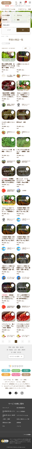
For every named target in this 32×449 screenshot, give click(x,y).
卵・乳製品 (10, 349)
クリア (9, 30)
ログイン (12, 5)
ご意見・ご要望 (6, 419)
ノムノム (19, 426)
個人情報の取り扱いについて (9, 412)
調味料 (23, 349)
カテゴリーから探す (16, 356)
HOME (2, 36)
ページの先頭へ (27, 434)
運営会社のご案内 (7, 422)
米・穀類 (13, 352)
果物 (17, 347)
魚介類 (21, 347)
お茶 (15, 349)
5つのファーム (22, 9)
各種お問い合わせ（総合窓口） (9, 416)
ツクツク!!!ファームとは (8, 9)
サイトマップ (6, 407)
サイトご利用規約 (21, 411)
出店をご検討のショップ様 (23, 419)
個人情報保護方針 (21, 407)
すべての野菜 (5, 43)
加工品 (19, 352)
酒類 (19, 349)
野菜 (7, 36)
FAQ (4, 426)
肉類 (13, 347)
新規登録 (7, 5)
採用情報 (19, 422)
